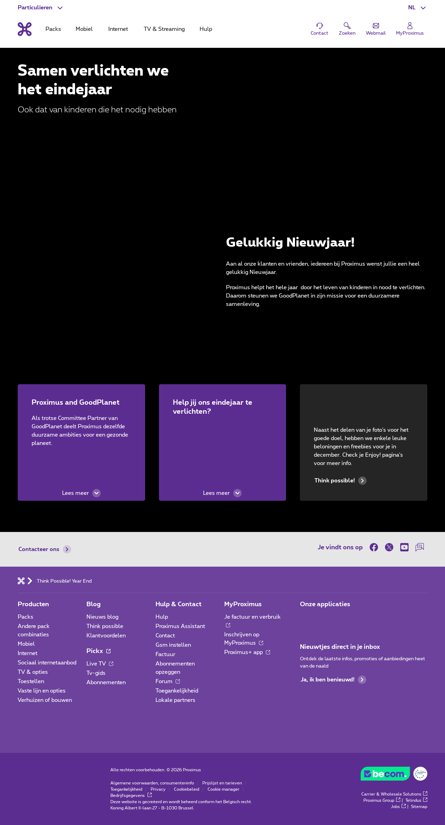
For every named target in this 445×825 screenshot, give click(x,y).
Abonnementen (106, 682)
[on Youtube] (404, 547)
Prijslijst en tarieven (222, 783)
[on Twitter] (389, 547)
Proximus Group (381, 800)
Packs (25, 617)
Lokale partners (175, 700)
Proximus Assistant (180, 626)
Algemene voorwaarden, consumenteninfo (152, 783)
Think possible (104, 626)
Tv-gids (96, 673)
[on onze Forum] (419, 547)
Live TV (99, 664)
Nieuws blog (102, 617)
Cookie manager (224, 789)
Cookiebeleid (186, 789)
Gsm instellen (173, 645)
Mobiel (26, 644)
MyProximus (243, 604)
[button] (417, 7)
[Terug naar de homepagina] (25, 29)
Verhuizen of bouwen (45, 700)
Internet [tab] (118, 29)
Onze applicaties (325, 604)
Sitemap (419, 807)
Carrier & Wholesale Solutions (394, 794)
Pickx (98, 651)
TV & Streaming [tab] (164, 29)
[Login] (410, 29)
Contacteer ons (44, 549)
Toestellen (31, 681)
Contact (165, 635)
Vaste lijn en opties (42, 691)
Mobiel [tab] (84, 29)
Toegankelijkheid (177, 691)
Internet (27, 653)
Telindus (416, 800)
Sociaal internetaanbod (47, 662)
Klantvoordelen (106, 635)
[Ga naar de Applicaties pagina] (306, 619)
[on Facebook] (375, 547)
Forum (168, 681)
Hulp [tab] (206, 29)
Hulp (162, 617)
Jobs (398, 807)
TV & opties (33, 672)
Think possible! (340, 480)
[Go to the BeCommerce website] (394, 775)
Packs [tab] (53, 29)
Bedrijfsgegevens (131, 795)
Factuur (165, 654)
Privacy (158, 789)
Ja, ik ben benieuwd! (333, 680)
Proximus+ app (247, 652)
